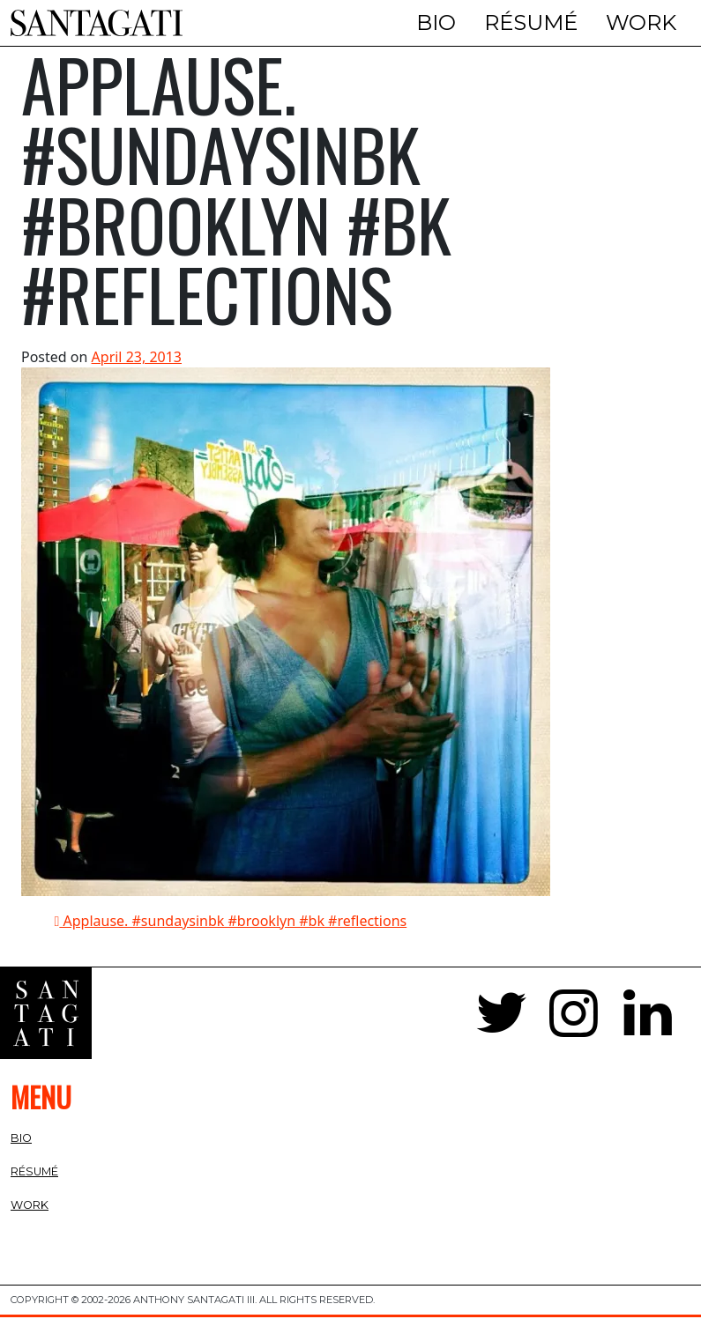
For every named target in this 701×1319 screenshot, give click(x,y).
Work (641, 22)
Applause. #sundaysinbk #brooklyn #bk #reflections (231, 923)
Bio (436, 22)
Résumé (531, 22)
